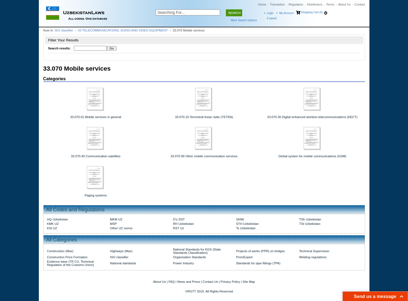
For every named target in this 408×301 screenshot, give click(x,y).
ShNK (240, 219)
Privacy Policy (230, 281)
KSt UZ (52, 228)
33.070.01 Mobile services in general (95, 117)
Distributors (314, 4)
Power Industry (183, 263)
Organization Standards (189, 257)
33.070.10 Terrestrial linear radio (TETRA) (204, 117)
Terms (330, 4)
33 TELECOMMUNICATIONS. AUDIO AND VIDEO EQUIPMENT (123, 30)
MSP (113, 223)
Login (270, 13)
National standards (123, 263)
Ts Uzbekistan (246, 228)
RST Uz (178, 228)
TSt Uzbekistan (309, 223)
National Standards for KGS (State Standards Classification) (197, 251)
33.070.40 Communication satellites (95, 156)
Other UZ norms (121, 228)
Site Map (249, 281)
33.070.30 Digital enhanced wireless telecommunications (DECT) (312, 117)
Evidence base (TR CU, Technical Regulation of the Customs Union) (70, 263)
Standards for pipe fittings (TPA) (258, 263)
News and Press (188, 281)
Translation (277, 4)
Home (262, 4)
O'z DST (179, 219)
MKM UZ (116, 219)
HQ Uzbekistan (57, 219)
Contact (360, 4)
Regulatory (295, 4)
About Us (344, 4)
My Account (286, 13)
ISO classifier (64, 30)
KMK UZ (53, 223)
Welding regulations (313, 257)
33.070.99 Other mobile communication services (204, 156)
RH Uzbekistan (183, 223)
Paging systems (96, 195)
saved (272, 18)
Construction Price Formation (67, 257)
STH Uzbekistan (247, 223)
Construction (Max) (60, 251)
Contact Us (210, 281)
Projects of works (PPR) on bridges (260, 251)
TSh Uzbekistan (310, 219)
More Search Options (244, 20)
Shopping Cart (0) (312, 12)
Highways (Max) (121, 251)
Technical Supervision (314, 251)
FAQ (171, 281)
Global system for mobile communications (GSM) (312, 156)
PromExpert (244, 257)
